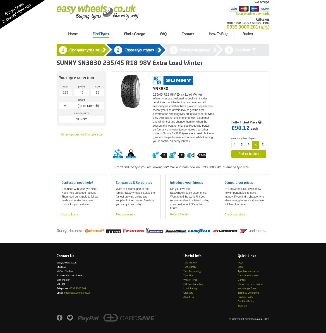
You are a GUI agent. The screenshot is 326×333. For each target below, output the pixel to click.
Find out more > (125, 214)
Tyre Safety (189, 266)
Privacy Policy (245, 297)
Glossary (188, 292)
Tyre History (190, 262)
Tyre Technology (192, 271)
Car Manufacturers (248, 275)
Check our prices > (236, 214)
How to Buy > (70, 214)
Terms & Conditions (248, 292)
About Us (188, 297)
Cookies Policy (246, 301)
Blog (240, 266)
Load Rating (190, 288)
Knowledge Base (247, 288)
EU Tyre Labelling (193, 284)
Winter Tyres (190, 279)
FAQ (240, 262)
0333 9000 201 (78, 288)
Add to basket (248, 154)
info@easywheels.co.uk (77, 292)
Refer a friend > (179, 214)
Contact (242, 279)
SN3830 (160, 89)
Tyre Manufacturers (248, 271)
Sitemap (242, 305)
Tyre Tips (188, 275)
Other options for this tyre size (81, 134)
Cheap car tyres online (250, 284)
